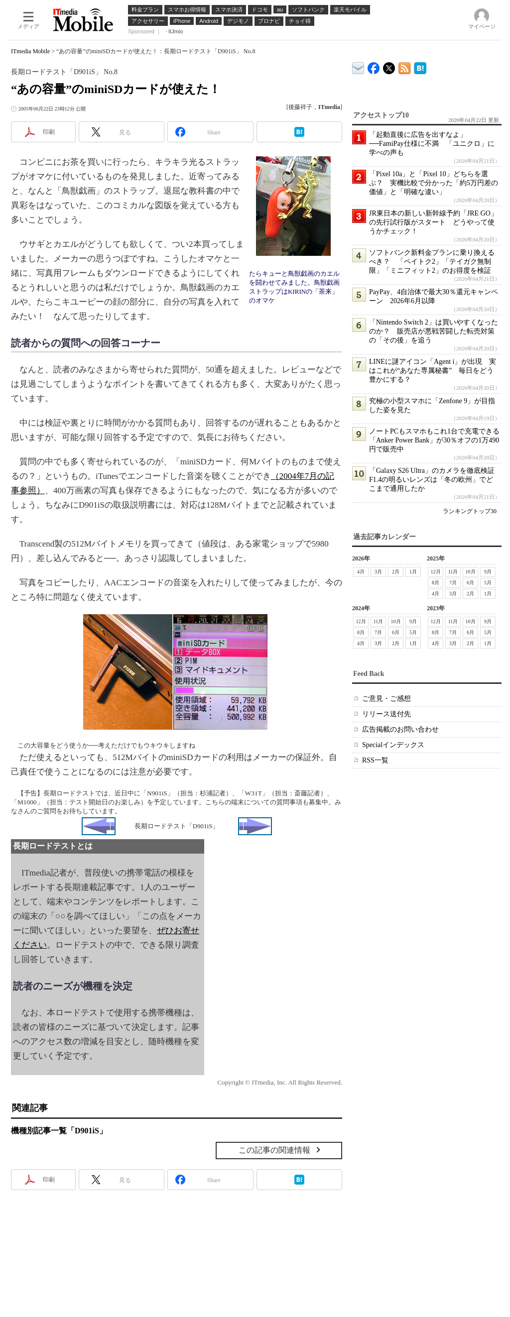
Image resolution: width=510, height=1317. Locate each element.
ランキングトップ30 (470, 511)
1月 (413, 571)
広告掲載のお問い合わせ (400, 729)
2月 (395, 571)
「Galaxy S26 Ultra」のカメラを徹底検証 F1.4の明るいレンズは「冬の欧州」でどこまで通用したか (435, 479)
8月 (435, 582)
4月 (361, 571)
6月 (470, 582)
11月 (453, 571)
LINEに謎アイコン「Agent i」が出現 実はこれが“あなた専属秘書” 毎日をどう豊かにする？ (432, 370)
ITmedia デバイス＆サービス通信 (358, 66)
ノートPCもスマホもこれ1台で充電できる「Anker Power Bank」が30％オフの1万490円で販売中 (434, 440)
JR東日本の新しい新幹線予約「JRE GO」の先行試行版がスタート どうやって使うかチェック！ (433, 222)
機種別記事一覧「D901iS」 (59, 1130)
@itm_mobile (389, 66)
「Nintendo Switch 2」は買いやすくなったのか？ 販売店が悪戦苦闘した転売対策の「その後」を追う (433, 331)
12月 (436, 571)
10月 (471, 571)
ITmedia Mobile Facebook (374, 66)
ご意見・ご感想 (386, 698)
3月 (378, 571)
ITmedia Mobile (30, 51)
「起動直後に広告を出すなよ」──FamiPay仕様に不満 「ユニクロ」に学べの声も (432, 143)
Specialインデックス (393, 745)
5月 (488, 582)
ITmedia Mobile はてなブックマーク (420, 66)
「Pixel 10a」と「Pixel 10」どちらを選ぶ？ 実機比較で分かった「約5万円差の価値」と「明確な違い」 (433, 183)
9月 (488, 571)
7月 (453, 582)
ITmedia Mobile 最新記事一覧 (404, 66)
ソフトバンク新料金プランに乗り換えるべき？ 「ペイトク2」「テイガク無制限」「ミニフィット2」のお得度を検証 (432, 261)
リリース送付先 (386, 714)
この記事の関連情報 (274, 1150)
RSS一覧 (375, 760)
